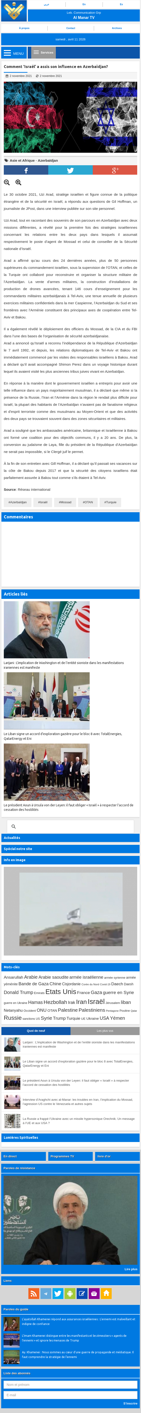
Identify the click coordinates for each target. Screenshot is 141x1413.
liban (126, 1002)
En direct (10, 1156)
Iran (81, 1001)
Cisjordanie (71, 984)
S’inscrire (130, 1403)
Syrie (46, 1018)
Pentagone (112, 1010)
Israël (43, 502)
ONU (42, 1010)
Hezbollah (55, 1002)
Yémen (117, 1018)
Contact (70, 28)
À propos (24, 28)
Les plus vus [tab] (105, 1030)
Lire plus (131, 1269)
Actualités (12, 838)
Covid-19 (105, 984)
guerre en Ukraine (15, 1003)
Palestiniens (92, 1010)
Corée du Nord (90, 984)
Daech (117, 983)
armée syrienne (114, 977)
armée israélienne (86, 977)
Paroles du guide (16, 1309)
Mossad (66, 502)
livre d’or (103, 1156)
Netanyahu (13, 1010)
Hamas (35, 1002)
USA (104, 1018)
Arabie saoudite (54, 977)
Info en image (15, 860)
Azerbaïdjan (48, 160)
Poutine (124, 1010)
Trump (59, 1018)
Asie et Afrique (22, 160)
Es (121, 4)
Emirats (39, 993)
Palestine (68, 1010)
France (83, 992)
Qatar (134, 1010)
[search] (69, 826)
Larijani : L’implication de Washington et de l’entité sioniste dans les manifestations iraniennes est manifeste (79, 1045)
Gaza (96, 992)
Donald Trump (18, 992)
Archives (117, 28)
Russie (13, 1018)
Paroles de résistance (19, 1168)
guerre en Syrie (118, 992)
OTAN (89, 502)
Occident (30, 1010)
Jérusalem (113, 1003)
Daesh (128, 984)
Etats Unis (60, 991)
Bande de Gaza (33, 983)
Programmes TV (62, 1156)
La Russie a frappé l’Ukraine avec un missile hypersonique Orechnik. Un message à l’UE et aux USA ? (79, 1121)
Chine (55, 983)
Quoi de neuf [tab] (36, 1030)
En (84, 4)
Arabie (31, 977)
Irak (71, 1002)
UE (83, 1018)
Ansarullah (13, 977)
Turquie (111, 502)
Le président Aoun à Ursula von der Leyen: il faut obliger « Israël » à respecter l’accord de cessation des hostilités (76, 1083)
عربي (46, 4)
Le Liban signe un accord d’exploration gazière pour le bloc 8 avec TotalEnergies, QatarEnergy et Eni (78, 1064)
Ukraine (92, 1018)
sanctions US (31, 1018)
